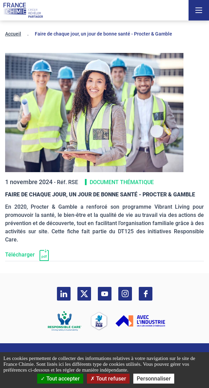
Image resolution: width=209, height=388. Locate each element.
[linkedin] (63, 293)
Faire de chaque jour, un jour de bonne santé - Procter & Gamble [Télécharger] (100, 194)
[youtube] (104, 293)
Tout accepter (60, 378)
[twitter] (84, 293)
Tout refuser (108, 378)
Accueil (13, 34)
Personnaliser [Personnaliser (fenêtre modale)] (154, 378)
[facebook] (145, 293)
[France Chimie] (23, 10)
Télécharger (20, 254)
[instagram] (125, 294)
